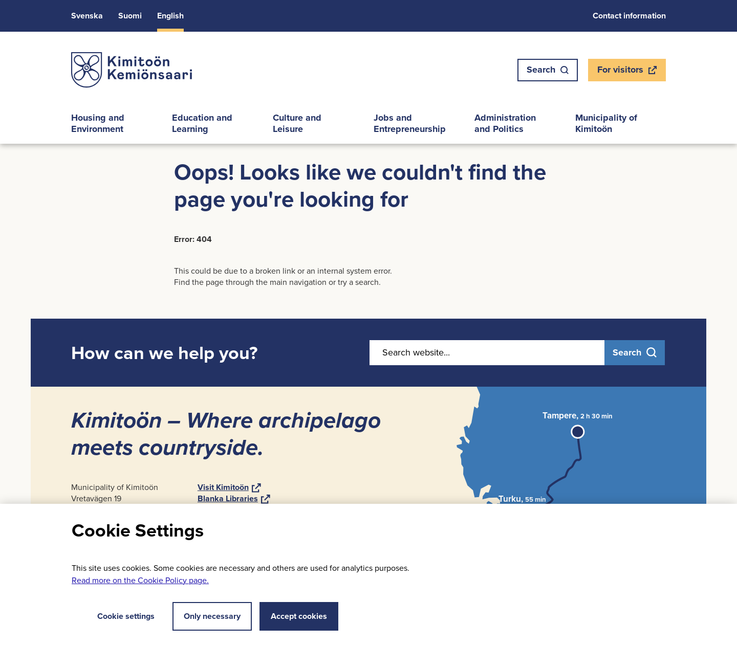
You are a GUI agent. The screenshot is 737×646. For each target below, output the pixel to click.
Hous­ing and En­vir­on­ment (97, 123)
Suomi (130, 15)
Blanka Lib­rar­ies (234, 498)
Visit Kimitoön (229, 487)
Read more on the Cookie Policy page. (140, 580)
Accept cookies (299, 616)
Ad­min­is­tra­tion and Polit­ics (505, 123)
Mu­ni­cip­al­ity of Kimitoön (606, 123)
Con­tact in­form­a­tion (629, 15)
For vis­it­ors (627, 72)
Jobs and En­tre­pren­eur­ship (410, 123)
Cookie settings (118, 616)
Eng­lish (170, 15)
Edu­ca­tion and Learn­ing (202, 123)
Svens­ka (87, 15)
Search (548, 69)
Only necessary (212, 616)
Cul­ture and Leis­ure (297, 123)
